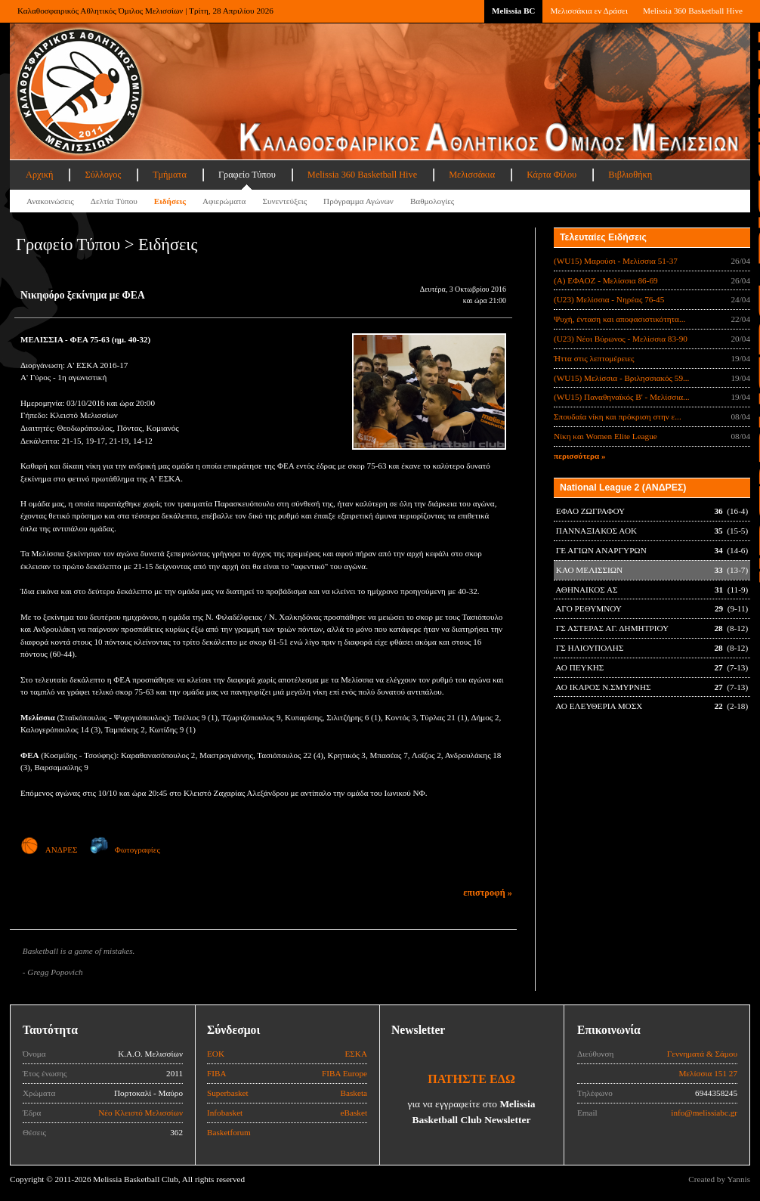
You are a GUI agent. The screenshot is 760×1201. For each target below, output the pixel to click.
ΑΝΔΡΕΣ (48, 849)
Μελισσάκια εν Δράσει (588, 10)
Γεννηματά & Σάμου (702, 1053)
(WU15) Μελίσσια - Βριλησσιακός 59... (621, 377)
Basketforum (229, 1132)
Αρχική (39, 174)
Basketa (354, 1092)
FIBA (217, 1073)
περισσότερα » (580, 455)
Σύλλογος (103, 174)
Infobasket (225, 1112)
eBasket (354, 1112)
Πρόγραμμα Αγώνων (358, 201)
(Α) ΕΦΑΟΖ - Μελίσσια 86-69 (606, 280)
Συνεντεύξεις (284, 201)
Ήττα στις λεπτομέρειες (594, 358)
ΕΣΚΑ (355, 1053)
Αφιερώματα (224, 201)
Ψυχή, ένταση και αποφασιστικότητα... (619, 318)
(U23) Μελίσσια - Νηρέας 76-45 (609, 299)
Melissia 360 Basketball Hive (693, 10)
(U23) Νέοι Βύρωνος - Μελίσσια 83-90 (620, 338)
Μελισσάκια (472, 174)
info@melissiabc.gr (704, 1112)
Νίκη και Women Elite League (605, 436)
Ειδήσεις (170, 201)
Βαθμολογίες (432, 201)
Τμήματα (170, 174)
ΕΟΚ (215, 1053)
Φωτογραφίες (125, 849)
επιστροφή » (487, 892)
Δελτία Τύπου (114, 201)
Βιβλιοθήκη (630, 174)
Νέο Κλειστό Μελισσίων (140, 1112)
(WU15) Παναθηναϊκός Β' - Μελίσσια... (622, 396)
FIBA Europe (344, 1073)
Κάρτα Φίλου (551, 174)
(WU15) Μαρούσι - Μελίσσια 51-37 (616, 260)
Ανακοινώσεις (50, 201)
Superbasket (228, 1092)
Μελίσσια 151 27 (707, 1073)
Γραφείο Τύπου (247, 174)
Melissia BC (514, 10)
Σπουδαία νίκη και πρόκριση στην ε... (617, 416)
